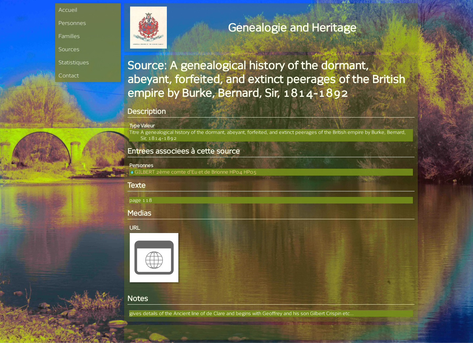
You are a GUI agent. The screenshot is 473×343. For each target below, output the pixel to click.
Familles (69, 36)
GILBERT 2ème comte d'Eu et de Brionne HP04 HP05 (193, 172)
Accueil (67, 10)
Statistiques (73, 62)
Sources (68, 49)
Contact (68, 75)
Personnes (72, 23)
